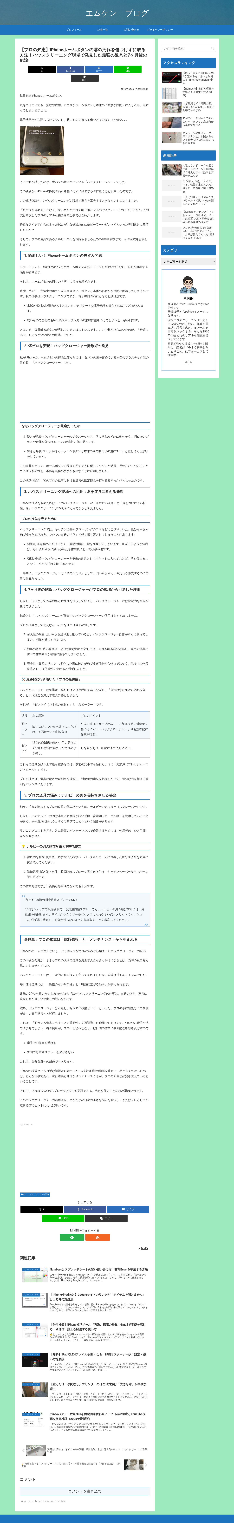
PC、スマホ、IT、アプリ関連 (35, 1185)
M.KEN (189, 298)
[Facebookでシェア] (63, 69)
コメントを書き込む (85, 1485)
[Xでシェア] (41, 69)
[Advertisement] (85, 1146)
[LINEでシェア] (106, 69)
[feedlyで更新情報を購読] (81, 1228)
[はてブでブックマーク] (84, 69)
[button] (128, 69)
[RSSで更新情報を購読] (88, 1228)
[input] (188, 48)
